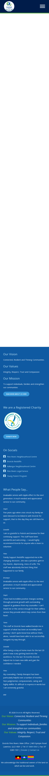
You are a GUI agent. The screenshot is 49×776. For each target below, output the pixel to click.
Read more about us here (16, 394)
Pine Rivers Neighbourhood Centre (22, 456)
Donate (24, 750)
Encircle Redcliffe (14, 461)
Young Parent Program (17, 476)
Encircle (19, 712)
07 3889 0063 (32, 746)
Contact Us (34, 750)
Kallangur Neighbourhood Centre (21, 466)
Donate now (11, 437)
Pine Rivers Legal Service (17, 471)
